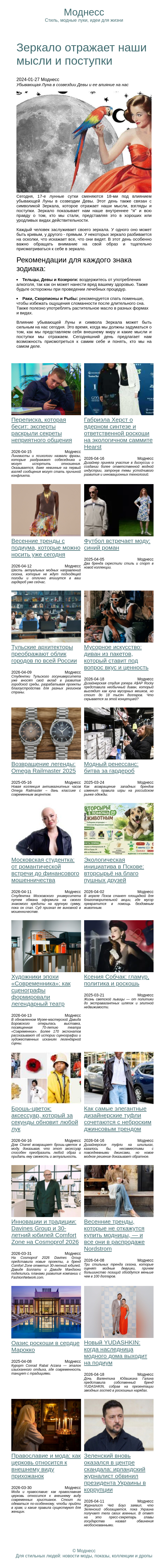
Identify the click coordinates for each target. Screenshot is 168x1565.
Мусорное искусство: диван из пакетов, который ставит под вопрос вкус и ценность (116, 657)
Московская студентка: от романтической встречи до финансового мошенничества (45, 869)
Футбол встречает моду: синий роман (117, 544)
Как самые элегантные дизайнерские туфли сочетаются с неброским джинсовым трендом (118, 1118)
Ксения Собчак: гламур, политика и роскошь (116, 980)
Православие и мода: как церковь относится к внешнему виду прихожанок (46, 1465)
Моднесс (84, 12)
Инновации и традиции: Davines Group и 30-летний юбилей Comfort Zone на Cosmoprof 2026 (45, 1231)
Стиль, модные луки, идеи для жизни (84, 20)
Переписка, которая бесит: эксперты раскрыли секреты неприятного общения (41, 429)
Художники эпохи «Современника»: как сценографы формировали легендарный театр (41, 990)
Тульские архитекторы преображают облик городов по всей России (44, 654)
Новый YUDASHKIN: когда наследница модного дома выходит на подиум (115, 1352)
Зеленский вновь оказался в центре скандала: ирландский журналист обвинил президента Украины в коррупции (115, 1472)
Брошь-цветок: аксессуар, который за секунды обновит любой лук (44, 1118)
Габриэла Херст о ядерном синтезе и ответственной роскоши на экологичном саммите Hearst (118, 433)
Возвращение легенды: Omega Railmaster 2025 (43, 767)
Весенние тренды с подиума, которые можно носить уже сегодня (45, 547)
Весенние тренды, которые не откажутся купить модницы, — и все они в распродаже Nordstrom (114, 1235)
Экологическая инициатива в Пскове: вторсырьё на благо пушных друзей (114, 869)
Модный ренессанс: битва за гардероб (111, 767)
